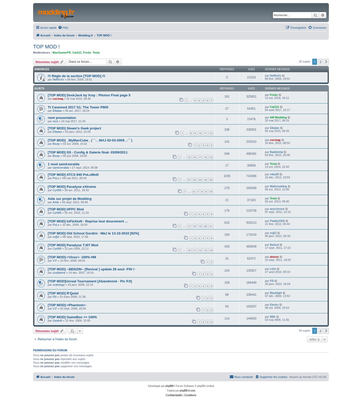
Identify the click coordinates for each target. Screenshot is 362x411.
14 (211, 250)
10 (200, 133)
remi (55, 121)
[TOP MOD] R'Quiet (63, 293)
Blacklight (276, 292)
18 (205, 157)
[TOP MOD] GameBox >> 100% (72, 317)
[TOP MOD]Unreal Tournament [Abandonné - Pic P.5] (90, 281)
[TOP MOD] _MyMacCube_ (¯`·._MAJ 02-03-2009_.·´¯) (90, 140)
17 (200, 157)
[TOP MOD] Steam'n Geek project (74, 128)
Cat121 (77, 52)
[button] (326, 62)
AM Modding (278, 117)
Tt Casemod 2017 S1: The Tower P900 (78, 107)
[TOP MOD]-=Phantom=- (67, 305)
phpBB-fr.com (187, 390)
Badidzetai (276, 151)
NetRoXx (58, 79)
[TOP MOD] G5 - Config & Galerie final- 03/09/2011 (88, 152)
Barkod (274, 244)
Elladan (57, 110)
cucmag (58, 98)
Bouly (56, 143)
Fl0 (272, 280)
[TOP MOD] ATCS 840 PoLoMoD (73, 175)
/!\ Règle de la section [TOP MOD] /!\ (76, 76)
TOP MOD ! (46, 46)
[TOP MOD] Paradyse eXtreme (72, 187)
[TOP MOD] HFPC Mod (66, 209)
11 (205, 133)
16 (194, 157)
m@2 (56, 236)
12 (211, 133)
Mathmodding (278, 186)
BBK (272, 316)
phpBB (169, 386)
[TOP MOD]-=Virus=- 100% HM (72, 257)
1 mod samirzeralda (63, 164)
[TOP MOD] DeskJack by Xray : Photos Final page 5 (89, 95)
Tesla (96, 52)
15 (189, 157)
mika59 (274, 174)
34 (205, 179)
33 (200, 179)
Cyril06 (57, 190)
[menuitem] (63, 28)
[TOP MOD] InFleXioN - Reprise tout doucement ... (88, 221)
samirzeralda (61, 167)
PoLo (56, 178)
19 (211, 157)
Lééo (273, 268)
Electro (274, 304)
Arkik (56, 202)
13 (205, 250)
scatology (58, 284)
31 (189, 179)
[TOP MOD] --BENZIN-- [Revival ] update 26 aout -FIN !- (91, 269)
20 (205, 226)
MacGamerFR (62, 52)
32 (194, 179)
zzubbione (59, 272)
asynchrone (277, 208)
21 (211, 226)
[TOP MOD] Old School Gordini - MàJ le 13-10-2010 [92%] (93, 233)
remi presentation (62, 118)
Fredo (87, 52)
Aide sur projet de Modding (70, 199)
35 (211, 179)
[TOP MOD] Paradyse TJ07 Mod (73, 245)
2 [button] (320, 61)
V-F (55, 260)
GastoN (57, 320)
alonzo (274, 256)
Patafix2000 (277, 220)
